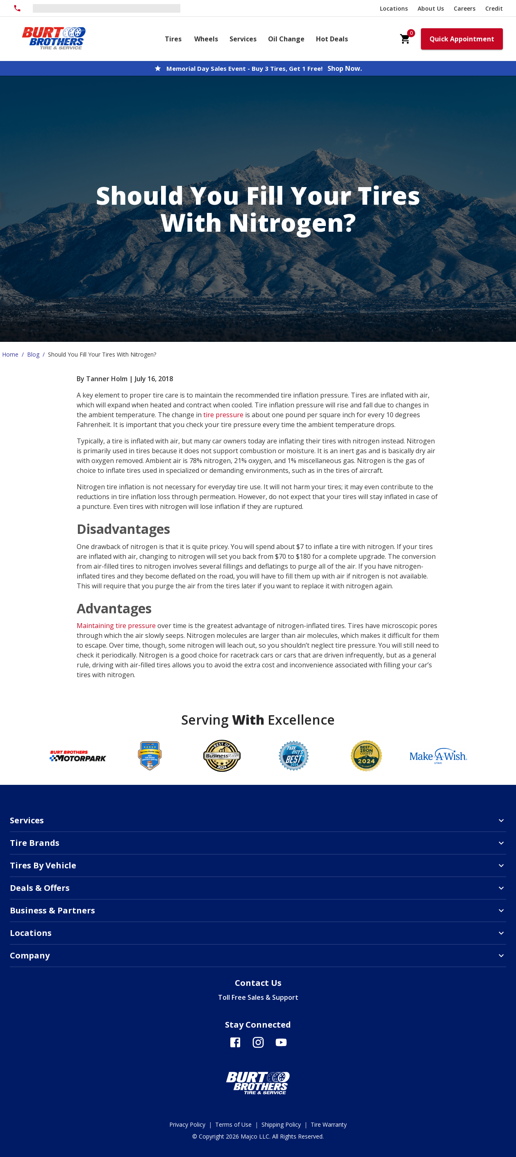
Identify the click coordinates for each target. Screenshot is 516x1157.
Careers (464, 8)
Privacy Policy (187, 1124)
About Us (431, 8)
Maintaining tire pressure (116, 625)
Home (10, 354)
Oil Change (286, 38)
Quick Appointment (462, 38)
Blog (33, 354)
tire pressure (223, 414)
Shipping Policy (281, 1124)
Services (243, 38)
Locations (394, 8)
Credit (494, 8)
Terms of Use (233, 1124)
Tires (173, 38)
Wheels (206, 38)
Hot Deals (332, 38)
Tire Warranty (329, 1124)
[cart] (405, 39)
